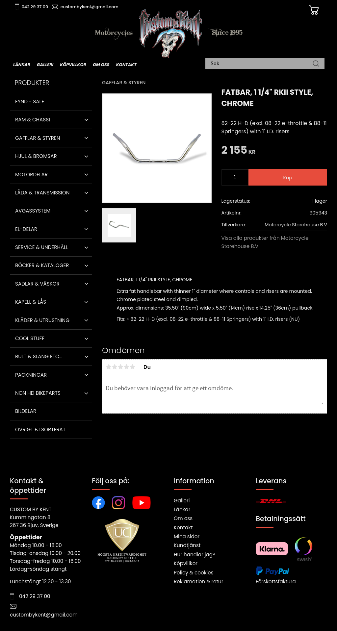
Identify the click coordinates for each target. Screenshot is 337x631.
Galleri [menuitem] (45, 64)
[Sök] (316, 64)
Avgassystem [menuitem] (32, 210)
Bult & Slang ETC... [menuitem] (38, 356)
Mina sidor (186, 536)
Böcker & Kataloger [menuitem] (42, 265)
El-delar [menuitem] (26, 229)
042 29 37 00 (35, 7)
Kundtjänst (187, 545)
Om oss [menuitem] (101, 64)
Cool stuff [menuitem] (29, 338)
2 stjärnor (114, 367)
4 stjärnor (126, 367)
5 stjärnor (132, 367)
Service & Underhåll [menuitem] (41, 247)
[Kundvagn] (314, 10)
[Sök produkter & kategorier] (262, 64)
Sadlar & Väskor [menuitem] (37, 283)
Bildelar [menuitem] (25, 411)
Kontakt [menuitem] (126, 64)
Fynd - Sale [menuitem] (29, 101)
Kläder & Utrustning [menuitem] (42, 320)
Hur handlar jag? (194, 554)
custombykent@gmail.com (89, 7)
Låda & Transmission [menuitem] (42, 192)
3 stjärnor (120, 367)
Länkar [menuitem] (21, 64)
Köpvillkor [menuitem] (73, 64)
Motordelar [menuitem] (31, 174)
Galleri (182, 500)
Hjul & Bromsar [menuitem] (36, 156)
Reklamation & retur (198, 581)
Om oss (183, 518)
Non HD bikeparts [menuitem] (38, 393)
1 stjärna (109, 367)
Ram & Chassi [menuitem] (32, 119)
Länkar (182, 509)
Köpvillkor (185, 563)
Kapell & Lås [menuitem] (30, 301)
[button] (86, 119)
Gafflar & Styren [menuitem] (37, 138)
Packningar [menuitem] (31, 374)
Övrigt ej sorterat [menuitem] (40, 429)
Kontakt (183, 527)
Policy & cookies (194, 572)
